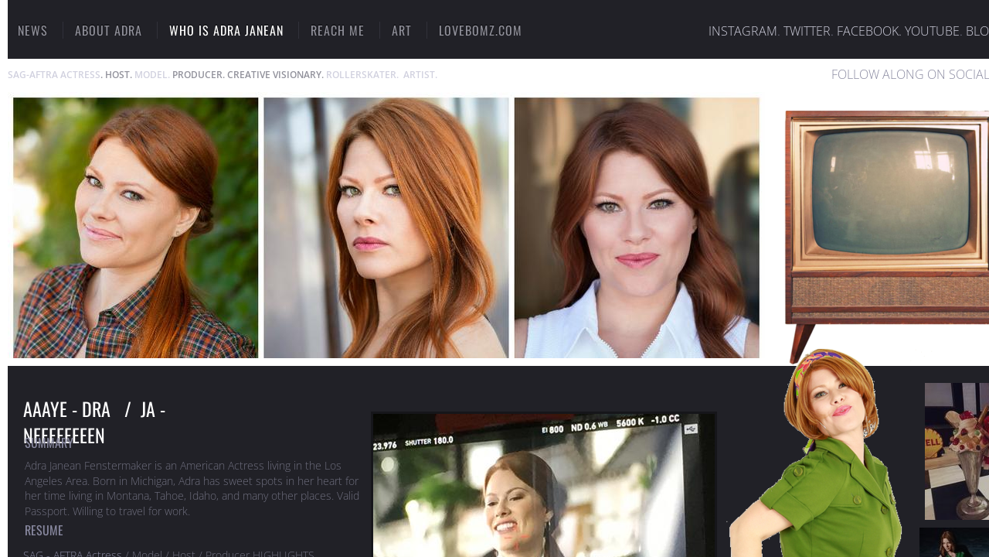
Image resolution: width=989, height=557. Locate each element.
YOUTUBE (932, 30)
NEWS (33, 30)
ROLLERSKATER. (362, 74)
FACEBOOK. (869, 30)
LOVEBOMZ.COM (480, 30)
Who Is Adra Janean (226, 30)
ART (402, 30)
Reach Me (338, 30)
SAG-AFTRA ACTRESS (54, 74)
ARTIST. (420, 74)
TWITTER (807, 30)
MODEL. (152, 74)
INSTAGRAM (743, 30)
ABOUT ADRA (108, 30)
